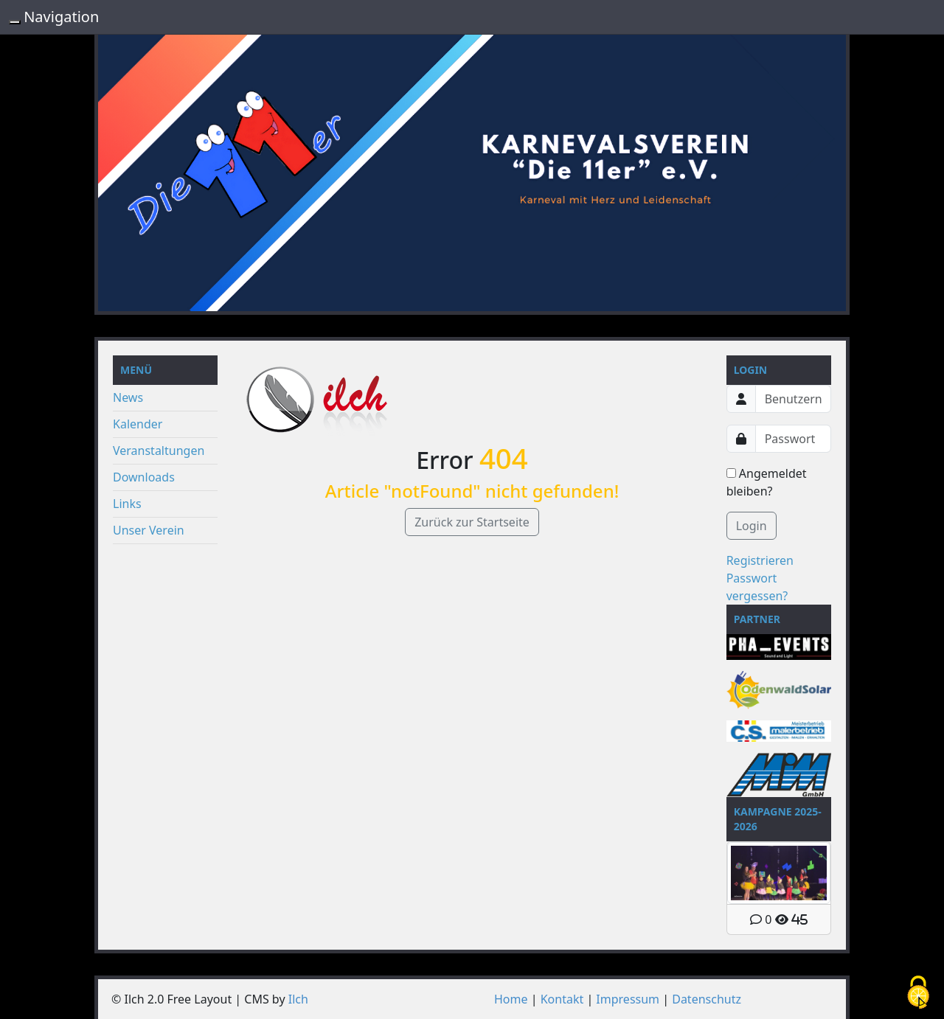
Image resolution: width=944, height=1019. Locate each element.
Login (751, 526)
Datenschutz (706, 999)
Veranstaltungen (158, 450)
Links (127, 503)
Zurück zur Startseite (472, 522)
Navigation (61, 17)
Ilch (298, 999)
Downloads (144, 477)
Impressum (627, 999)
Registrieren (760, 560)
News (128, 397)
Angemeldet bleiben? (766, 482)
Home (511, 999)
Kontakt (562, 999)
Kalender (137, 424)
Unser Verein (148, 530)
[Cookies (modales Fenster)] (918, 993)
